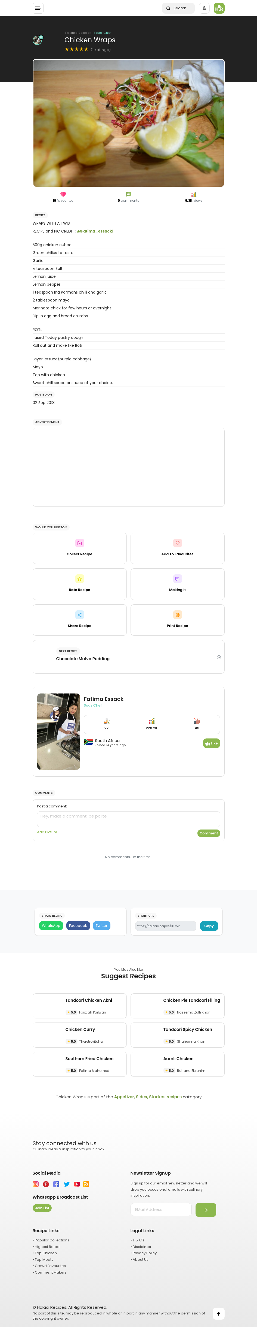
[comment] (128, 819)
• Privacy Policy (144, 1253)
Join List (42, 1208)
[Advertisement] (128, 467)
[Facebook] (78, 925)
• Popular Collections (51, 1240)
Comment (209, 833)
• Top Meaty (43, 1259)
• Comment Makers (50, 1272)
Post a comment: (52, 806)
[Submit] (206, 1210)
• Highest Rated (46, 1246)
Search (176, 8)
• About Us (139, 1259)
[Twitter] (101, 925)
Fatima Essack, (88, 33)
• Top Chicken (45, 1253)
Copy (209, 925)
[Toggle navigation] (38, 8)
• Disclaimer (141, 1246)
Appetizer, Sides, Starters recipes (148, 1097)
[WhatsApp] (51, 925)
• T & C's (137, 1240)
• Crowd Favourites (49, 1265)
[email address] (161, 1209)
